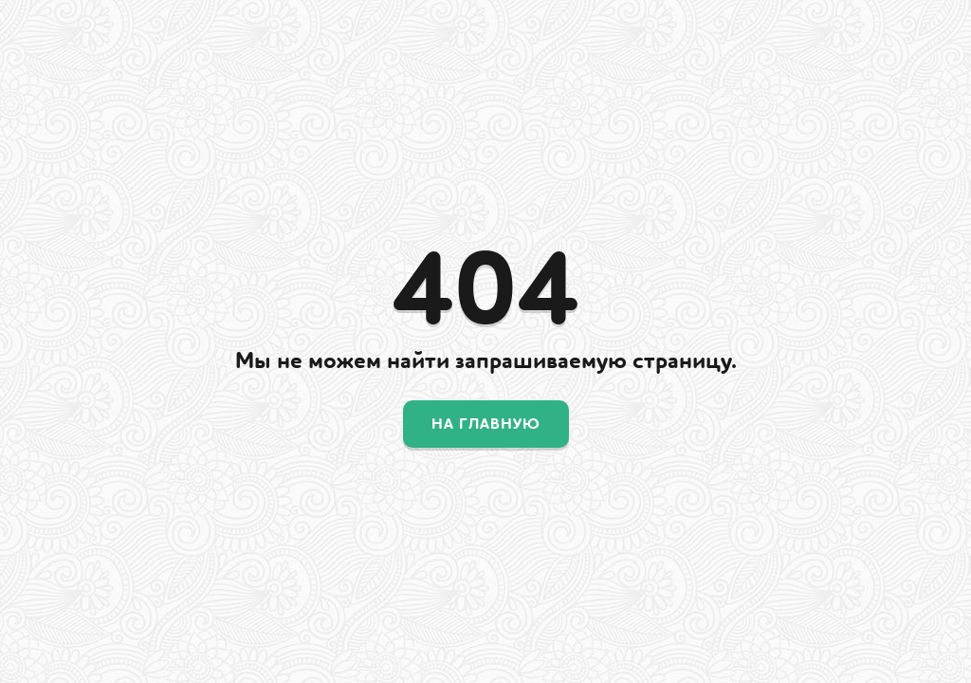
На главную (485, 424)
